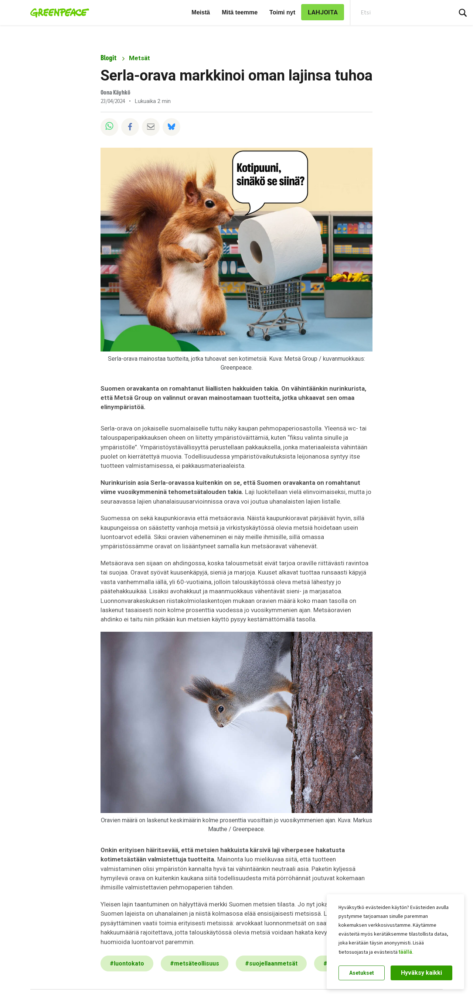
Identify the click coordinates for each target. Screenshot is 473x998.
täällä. (406, 952)
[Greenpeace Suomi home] (57, 12)
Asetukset (361, 973)
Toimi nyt (282, 12)
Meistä (200, 12)
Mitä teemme (240, 12)
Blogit (108, 57)
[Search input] (396, 12)
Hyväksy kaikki (421, 972)
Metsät (139, 58)
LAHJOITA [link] (323, 12)
